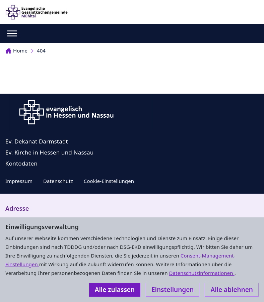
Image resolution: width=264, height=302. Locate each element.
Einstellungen (172, 289)
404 (41, 50)
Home (16, 50)
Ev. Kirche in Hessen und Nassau (49, 152)
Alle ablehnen (231, 289)
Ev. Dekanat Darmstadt (36, 141)
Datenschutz (58, 181)
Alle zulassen (115, 289)
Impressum (18, 181)
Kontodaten (21, 163)
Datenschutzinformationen (201, 273)
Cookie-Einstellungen (109, 181)
